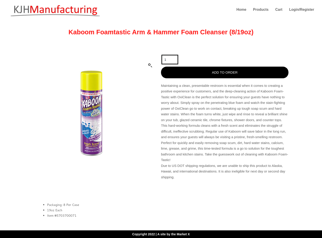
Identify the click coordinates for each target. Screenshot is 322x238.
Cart (278, 9)
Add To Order (224, 72)
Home (241, 9)
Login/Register (301, 9)
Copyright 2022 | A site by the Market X (161, 234)
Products (261, 9)
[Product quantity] (169, 59)
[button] (150, 65)
